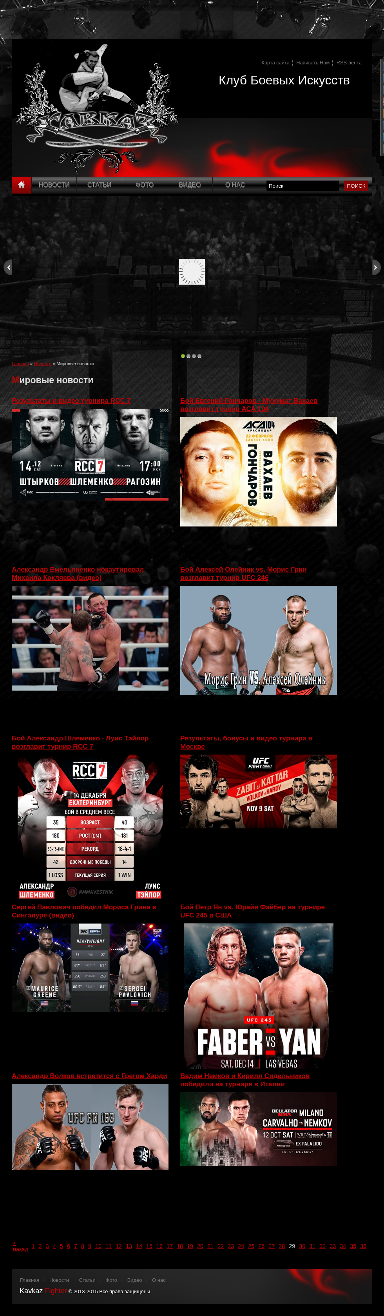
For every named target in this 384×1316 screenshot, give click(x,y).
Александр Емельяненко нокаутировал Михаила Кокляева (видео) (78, 573)
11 (108, 1246)
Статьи (99, 184)
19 (190, 1246)
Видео (190, 184)
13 (129, 1246)
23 (231, 1246)
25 (251, 1246)
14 (139, 1246)
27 (271, 1246)
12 (119, 1246)
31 (312, 1246)
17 (170, 1246)
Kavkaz (43, 1291)
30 (302, 1246)
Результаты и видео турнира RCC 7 (71, 400)
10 (98, 1246)
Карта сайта (276, 63)
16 (159, 1246)
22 (220, 1246)
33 (333, 1246)
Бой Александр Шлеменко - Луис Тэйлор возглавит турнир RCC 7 (80, 742)
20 (200, 1246)
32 (322, 1246)
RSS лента (349, 63)
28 (282, 1246)
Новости (54, 184)
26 (261, 1246)
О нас (159, 1280)
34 (343, 1246)
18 (180, 1246)
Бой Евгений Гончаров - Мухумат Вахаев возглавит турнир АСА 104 (249, 405)
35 (353, 1246)
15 (149, 1246)
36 (363, 1246)
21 (210, 1246)
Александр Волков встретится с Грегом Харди (89, 1076)
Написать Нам (313, 63)
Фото (145, 184)
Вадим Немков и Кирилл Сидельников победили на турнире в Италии (245, 1080)
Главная (20, 363)
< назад (20, 1246)
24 (241, 1246)
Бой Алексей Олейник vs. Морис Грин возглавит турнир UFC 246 (243, 573)
